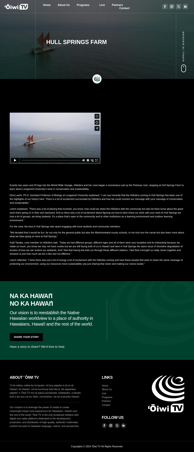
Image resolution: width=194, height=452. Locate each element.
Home (47, 5)
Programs (83, 5)
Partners (117, 5)
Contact (124, 8)
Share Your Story (26, 337)
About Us (64, 5)
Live (102, 5)
